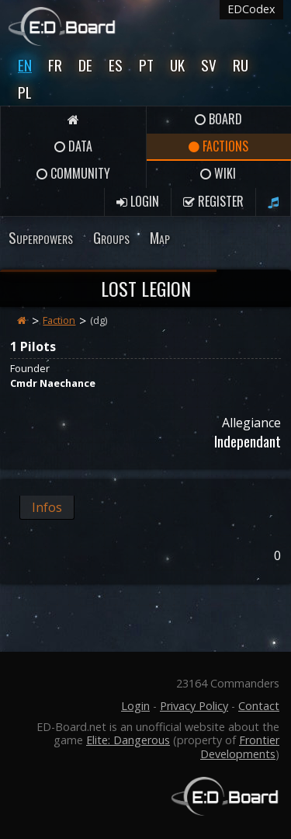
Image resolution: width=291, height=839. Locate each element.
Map (160, 237)
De (85, 65)
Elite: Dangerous (128, 740)
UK (177, 65)
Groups (111, 237)
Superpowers (41, 237)
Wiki (218, 173)
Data (73, 146)
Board (218, 119)
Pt (146, 65)
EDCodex (251, 9)
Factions (218, 146)
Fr (55, 65)
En (25, 65)
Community (73, 173)
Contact (258, 705)
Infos (47, 507)
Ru (240, 65)
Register (213, 201)
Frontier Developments (239, 747)
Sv (209, 65)
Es (116, 65)
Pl (25, 92)
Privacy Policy (194, 705)
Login (137, 201)
